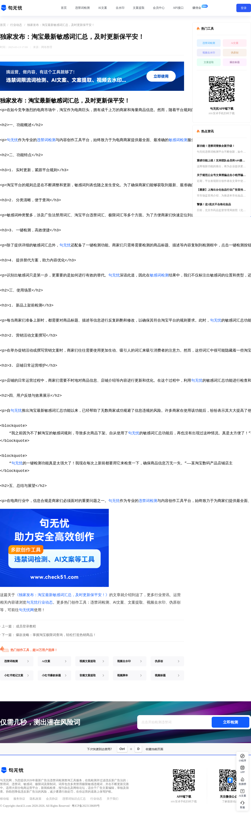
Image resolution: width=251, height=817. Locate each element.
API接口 (178, 7)
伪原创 (234, 52)
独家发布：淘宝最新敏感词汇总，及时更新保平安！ (61, 25)
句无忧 (12, 140)
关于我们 (112, 798)
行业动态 (16, 25)
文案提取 (139, 7)
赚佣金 (196, 7)
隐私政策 (35, 798)
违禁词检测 (82, 7)
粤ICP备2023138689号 (86, 805)
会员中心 (159, 7)
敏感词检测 (178, 140)
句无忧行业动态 (39, 602)
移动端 (4, 798)
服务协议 (19, 798)
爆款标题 (235, 62)
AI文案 (102, 7)
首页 (64, 7)
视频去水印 (208, 52)
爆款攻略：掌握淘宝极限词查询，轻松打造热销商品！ (56, 635)
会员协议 (52, 798)
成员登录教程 (26, 626)
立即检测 (230, 722)
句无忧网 (26, 610)
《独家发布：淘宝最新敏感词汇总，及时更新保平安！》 (62, 595)
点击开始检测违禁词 (156, 722)
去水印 (120, 7)
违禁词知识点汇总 (74, 798)
